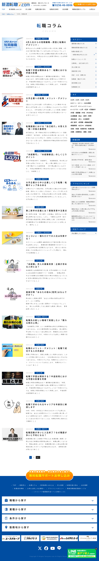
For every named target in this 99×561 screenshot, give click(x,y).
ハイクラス (74, 109)
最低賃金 (74, 119)
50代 (87, 100)
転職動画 (75, 87)
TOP (3, 9)
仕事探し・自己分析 (78, 63)
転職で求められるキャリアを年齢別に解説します (46, 405)
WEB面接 (88, 103)
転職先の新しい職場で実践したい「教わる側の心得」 (46, 321)
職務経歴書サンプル (79, 9)
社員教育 (86, 119)
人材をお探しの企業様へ (36, 488)
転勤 (77, 129)
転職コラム (33, 485)
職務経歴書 (88, 122)
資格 (72, 129)
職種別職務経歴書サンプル (76, 488)
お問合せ (92, 9)
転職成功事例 (54, 9)
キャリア (74, 106)
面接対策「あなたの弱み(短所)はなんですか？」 (46, 293)
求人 (80, 119)
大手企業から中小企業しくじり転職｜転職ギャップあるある (46, 184)
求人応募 (75, 67)
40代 (82, 100)
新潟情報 (75, 83)
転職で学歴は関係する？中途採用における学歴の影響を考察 (46, 377)
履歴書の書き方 (77, 43)
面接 (89, 132)
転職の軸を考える (79, 54)
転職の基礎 (75, 51)
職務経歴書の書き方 (78, 47)
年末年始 (90, 113)
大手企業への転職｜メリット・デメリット (46, 99)
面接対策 (75, 71)
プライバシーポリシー (56, 488)
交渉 (86, 109)
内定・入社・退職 (77, 75)
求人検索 (28, 9)
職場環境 (74, 125)
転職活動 (91, 129)
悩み (80, 116)
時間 (89, 116)
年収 (83, 113)
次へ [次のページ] (38, 457)
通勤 (85, 132)
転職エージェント (77, 59)
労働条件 (93, 109)
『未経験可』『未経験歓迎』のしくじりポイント (46, 156)
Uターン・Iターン (77, 103)
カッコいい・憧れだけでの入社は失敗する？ (46, 237)
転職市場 (84, 129)
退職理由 (79, 132)
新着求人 (23, 485)
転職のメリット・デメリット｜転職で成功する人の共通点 (46, 349)
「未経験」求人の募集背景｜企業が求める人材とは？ (46, 265)
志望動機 (74, 116)
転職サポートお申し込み (85, 4)
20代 (72, 100)
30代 (77, 100)
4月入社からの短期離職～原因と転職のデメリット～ (46, 43)
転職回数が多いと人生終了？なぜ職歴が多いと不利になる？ (46, 434)
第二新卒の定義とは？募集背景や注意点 (46, 211)
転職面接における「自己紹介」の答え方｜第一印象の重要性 (46, 127)
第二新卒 (74, 122)
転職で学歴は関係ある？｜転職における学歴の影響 (46, 71)
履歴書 (78, 113)
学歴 (72, 113)
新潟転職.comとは (15, 9)
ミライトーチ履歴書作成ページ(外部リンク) (49, 492)
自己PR (81, 125)
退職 (72, 132)
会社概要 (65, 9)
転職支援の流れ (40, 9)
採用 (85, 116)
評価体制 (88, 125)
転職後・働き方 (77, 79)
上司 (81, 109)
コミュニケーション (85, 106)
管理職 (81, 122)
